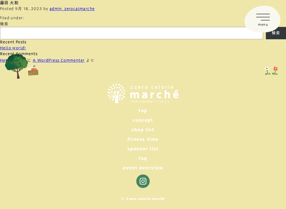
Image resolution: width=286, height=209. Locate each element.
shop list (143, 129)
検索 (4, 24)
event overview (143, 168)
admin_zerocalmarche (72, 9)
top (143, 110)
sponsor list (142, 148)
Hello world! (13, 48)
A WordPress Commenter (59, 60)
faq (143, 158)
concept (143, 120)
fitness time (143, 139)
